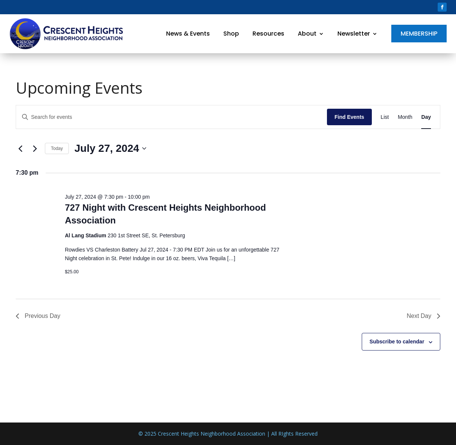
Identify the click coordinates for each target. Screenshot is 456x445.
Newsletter (353, 33)
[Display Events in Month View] (405, 117)
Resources (268, 33)
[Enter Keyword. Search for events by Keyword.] (171, 117)
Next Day (423, 316)
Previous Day (38, 316)
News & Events (188, 33)
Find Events (349, 117)
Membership (419, 33)
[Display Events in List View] (385, 117)
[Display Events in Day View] (426, 117)
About (307, 33)
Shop (231, 33)
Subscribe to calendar (397, 342)
